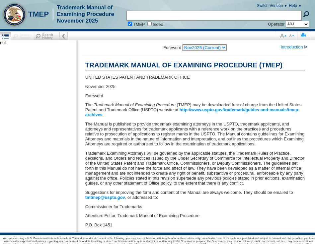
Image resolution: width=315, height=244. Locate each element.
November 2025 (77, 21)
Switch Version (270, 5)
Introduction (292, 46)
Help (293, 5)
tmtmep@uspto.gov (105, 197)
